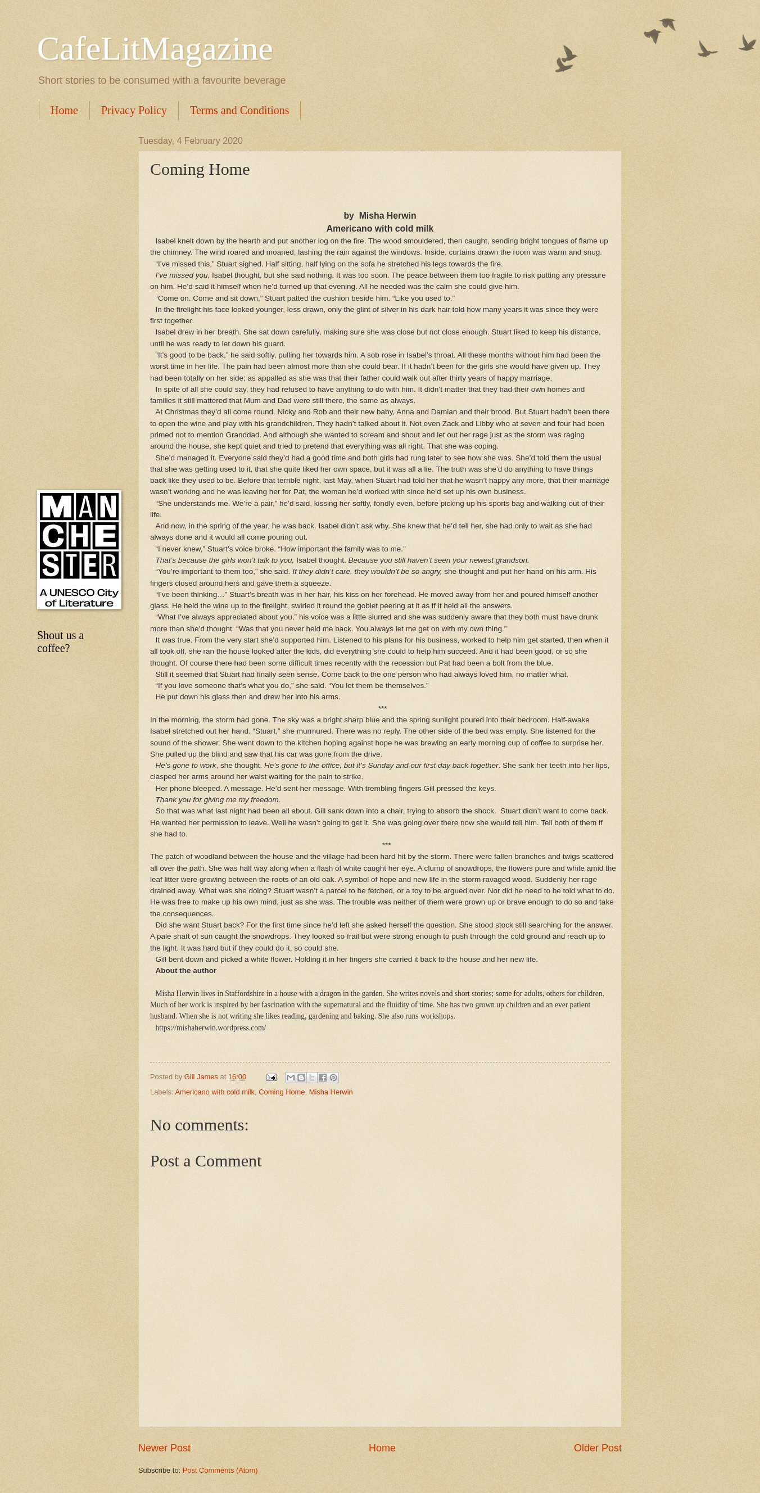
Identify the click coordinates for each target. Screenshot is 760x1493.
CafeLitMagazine (155, 48)
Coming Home (282, 1092)
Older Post (598, 1448)
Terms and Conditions (239, 110)
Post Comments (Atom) (220, 1470)
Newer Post (164, 1448)
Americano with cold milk (215, 1092)
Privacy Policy (134, 110)
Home (64, 110)
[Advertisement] (76, 304)
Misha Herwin (331, 1092)
